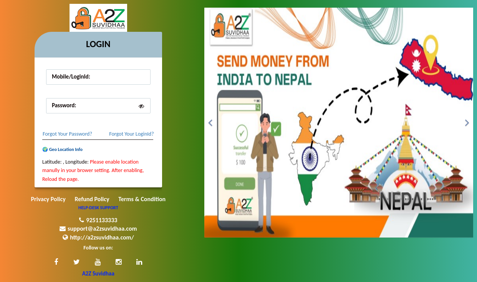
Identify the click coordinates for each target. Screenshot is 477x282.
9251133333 (98, 220)
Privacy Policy (48, 199)
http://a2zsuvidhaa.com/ (98, 237)
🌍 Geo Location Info (62, 149)
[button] (56, 262)
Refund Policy (92, 199)
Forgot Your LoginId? (131, 134)
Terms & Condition (142, 199)
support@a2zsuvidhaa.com (98, 228)
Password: (64, 105)
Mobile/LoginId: (71, 76)
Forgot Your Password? (67, 134)
